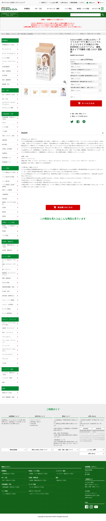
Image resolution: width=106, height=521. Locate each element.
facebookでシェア (78, 121)
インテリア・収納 (7, 378)
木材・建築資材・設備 (8, 397)
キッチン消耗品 (6, 309)
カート (100, 2)
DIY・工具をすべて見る (8, 94)
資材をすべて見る (7, 392)
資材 (3, 388)
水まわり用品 (5, 282)
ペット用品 (68, 8)
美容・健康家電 (6, 79)
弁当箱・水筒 (5, 291)
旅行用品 (4, 144)
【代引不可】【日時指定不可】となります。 (81, 70)
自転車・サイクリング (8, 328)
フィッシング (5, 345)
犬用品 (4, 207)
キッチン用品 (6, 256)
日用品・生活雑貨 (7, 149)
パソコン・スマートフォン (8, 62)
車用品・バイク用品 (83, 8)
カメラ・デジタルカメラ (8, 53)
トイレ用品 (5, 127)
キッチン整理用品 (7, 313)
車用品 (4, 231)
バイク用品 (5, 235)
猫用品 (4, 212)
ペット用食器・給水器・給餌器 (8, 185)
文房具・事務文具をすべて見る (8, 245)
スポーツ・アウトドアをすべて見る (8, 323)
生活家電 (4, 75)
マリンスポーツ (6, 337)
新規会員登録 (74, 2)
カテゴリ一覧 (98, 8)
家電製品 (27, 8)
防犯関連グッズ (6, 162)
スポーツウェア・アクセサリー (8, 350)
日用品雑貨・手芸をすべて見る (8, 118)
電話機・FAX (5, 84)
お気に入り (90, 3)
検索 (103, 14)
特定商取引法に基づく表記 (92, 495)
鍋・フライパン (6, 269)
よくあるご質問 (54, 2)
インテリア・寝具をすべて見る (8, 373)
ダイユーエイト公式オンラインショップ (13, 2)
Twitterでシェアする (72, 121)
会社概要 (87, 491)
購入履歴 (87, 474)
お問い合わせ (64, 2)
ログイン (82, 2)
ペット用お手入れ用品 (8, 176)
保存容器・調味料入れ (8, 295)
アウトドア (5, 358)
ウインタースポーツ (7, 354)
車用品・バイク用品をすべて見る (8, 226)
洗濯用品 (4, 153)
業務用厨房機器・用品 (8, 287)
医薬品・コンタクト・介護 (12, 33)
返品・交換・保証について (79, 113)
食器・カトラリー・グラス (8, 265)
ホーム (3, 33)
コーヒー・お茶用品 (7, 304)
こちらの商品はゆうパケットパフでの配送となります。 (84, 64)
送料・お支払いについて (91, 484)
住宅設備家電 (5, 66)
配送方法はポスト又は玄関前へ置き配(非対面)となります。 (85, 75)
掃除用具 (4, 140)
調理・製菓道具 (6, 278)
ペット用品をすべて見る (8, 172)
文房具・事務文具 (7, 241)
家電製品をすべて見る (8, 44)
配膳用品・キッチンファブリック (8, 273)
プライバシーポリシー (91, 493)
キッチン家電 (5, 58)
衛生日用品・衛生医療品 (27, 33)
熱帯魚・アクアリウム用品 (8, 203)
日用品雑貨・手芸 (7, 114)
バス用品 (4, 131)
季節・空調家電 (6, 71)
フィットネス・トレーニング (8, 341)
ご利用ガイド (44, 2)
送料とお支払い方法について (39, 449)
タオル (4, 122)
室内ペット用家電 (7, 190)
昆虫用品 (4, 198)
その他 (4, 363)
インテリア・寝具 (7, 369)
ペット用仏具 (5, 181)
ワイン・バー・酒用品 (8, 300)
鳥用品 (4, 216)
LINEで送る (84, 121)
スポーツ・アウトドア (9, 319)
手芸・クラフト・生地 (8, 135)
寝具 (3, 382)
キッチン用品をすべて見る (8, 260)
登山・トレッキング (7, 332)
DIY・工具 (38, 8)
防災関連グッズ (6, 157)
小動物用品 (5, 194)
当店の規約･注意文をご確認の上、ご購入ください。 (83, 87)
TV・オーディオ (6, 49)
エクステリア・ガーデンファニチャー (8, 103)
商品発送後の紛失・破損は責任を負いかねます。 (82, 81)
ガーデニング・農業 (53, 8)
